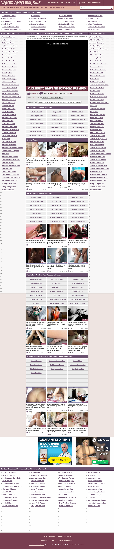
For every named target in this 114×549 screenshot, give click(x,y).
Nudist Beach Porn (38, 29)
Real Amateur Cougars (10, 175)
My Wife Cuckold (8, 18)
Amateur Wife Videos (10, 157)
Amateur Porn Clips (9, 118)
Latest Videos (70, 3)
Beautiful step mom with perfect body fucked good (55, 184)
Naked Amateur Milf (55, 3)
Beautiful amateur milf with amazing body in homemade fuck (35, 266)
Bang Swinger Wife (9, 187)
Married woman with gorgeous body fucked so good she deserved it (56, 242)
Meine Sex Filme (8, 190)
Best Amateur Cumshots (11, 21)
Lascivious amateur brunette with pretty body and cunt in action (56, 405)
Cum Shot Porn (7, 121)
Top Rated (81, 3)
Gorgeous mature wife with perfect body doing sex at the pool (77, 185)
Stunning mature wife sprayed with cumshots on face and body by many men (77, 348)
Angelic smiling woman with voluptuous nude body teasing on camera (36, 160)
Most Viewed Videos (95, 3)
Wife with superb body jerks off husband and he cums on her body (36, 185)
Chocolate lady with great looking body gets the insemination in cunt (55, 348)
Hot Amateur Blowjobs (10, 151)
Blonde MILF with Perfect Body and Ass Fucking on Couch (77, 241)
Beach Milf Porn (93, 29)
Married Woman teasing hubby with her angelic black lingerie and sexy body (36, 324)
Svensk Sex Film (94, 18)
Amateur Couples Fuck (10, 130)
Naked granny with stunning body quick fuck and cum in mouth (77, 266)
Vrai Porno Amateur (9, 136)
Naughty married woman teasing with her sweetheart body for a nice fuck (35, 348)
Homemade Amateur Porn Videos (52, 98)
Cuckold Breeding (8, 163)
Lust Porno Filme (8, 124)
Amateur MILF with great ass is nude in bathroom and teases (77, 429)
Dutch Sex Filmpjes (66, 24)
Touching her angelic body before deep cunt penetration (35, 241)
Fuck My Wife (7, 24)
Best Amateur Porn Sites (11, 160)
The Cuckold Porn (8, 109)
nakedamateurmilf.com (36, 545)
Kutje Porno (35, 16)
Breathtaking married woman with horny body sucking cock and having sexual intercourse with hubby (35, 406)
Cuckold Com (7, 169)
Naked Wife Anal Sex (9, 181)
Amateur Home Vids (9, 127)
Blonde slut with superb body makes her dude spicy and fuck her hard (77, 324)
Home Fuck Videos (9, 172)
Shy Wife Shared (8, 112)
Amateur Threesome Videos (12, 148)
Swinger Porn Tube (9, 184)
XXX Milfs (5, 154)
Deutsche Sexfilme (9, 115)
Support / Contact (47, 540)
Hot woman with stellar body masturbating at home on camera (56, 266)
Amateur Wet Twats (9, 145)
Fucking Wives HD (9, 133)
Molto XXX (6, 139)
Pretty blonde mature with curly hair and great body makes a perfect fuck (57, 160)
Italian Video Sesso (95, 24)
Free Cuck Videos (65, 29)
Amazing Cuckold (8, 16)
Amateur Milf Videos (64, 536)
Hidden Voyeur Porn (95, 16)
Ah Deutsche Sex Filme (96, 27)
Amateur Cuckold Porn (10, 27)
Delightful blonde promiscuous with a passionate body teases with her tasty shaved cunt (57, 430)
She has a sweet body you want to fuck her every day (36, 429)
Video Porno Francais (67, 27)
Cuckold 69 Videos (66, 18)
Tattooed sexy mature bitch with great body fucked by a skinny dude (76, 160)
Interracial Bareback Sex (11, 178)
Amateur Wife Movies (39, 18)
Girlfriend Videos (65, 16)
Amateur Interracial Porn (11, 166)
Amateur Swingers (94, 21)
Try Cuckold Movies (66, 21)
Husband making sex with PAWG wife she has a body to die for (56, 324)
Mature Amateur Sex (38, 21)
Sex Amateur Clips (9, 142)
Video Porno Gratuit (38, 27)
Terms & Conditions (66, 540)
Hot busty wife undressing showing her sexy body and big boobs (78, 405)
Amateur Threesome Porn (11, 29)
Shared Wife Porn (37, 24)
